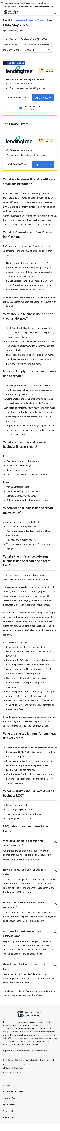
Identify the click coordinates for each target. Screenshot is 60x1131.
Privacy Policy (9, 1111)
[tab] (43, 97)
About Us (7, 1091)
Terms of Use (9, 1104)
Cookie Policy (9, 1118)
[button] (43, 6)
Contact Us (8, 1124)
